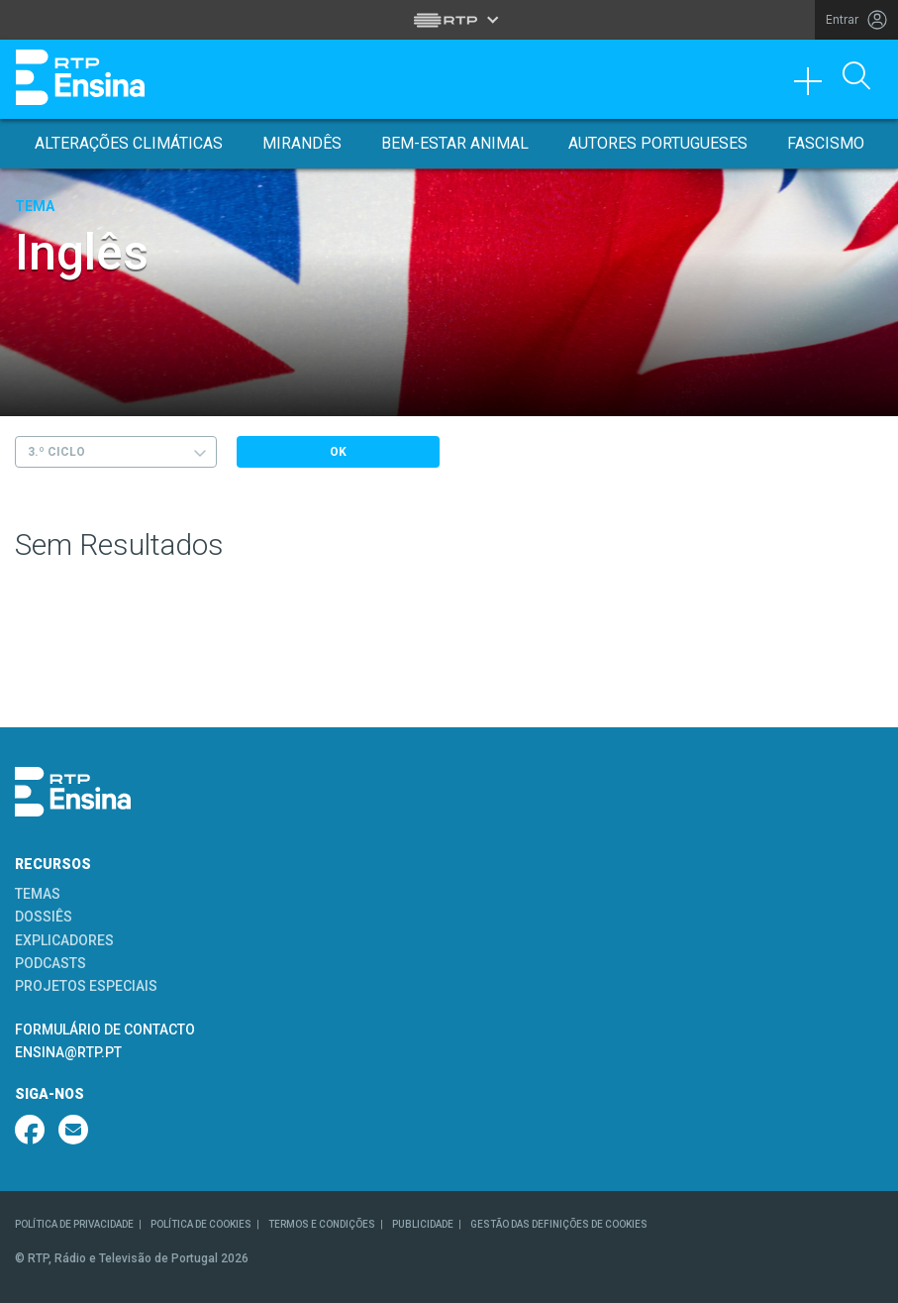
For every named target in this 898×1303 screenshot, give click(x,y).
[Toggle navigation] (815, 86)
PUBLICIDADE (422, 1224)
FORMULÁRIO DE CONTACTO (105, 1029)
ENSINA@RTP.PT (68, 1052)
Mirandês (302, 143)
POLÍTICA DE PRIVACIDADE (74, 1224)
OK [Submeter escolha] (338, 452)
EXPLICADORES (64, 940)
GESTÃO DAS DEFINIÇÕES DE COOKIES (559, 1224)
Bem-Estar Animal (455, 143)
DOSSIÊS (43, 916)
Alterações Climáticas (129, 143)
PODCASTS (50, 963)
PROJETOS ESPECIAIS (86, 986)
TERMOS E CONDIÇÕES (321, 1224)
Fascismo (825, 143)
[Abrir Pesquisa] (856, 77)
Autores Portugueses (658, 143)
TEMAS (37, 894)
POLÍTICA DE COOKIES (200, 1224)
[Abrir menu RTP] (449, 20)
